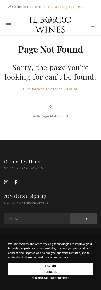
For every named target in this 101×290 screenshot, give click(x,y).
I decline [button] (50, 272)
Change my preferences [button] (50, 278)
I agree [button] (50, 266)
